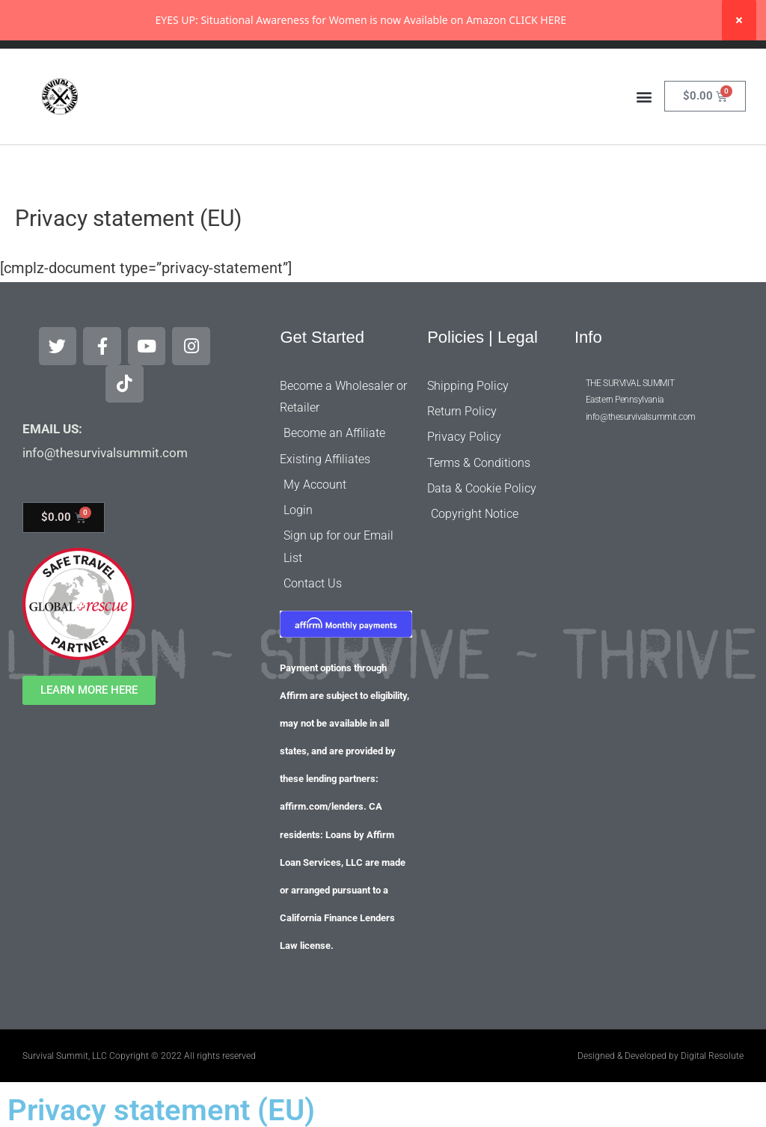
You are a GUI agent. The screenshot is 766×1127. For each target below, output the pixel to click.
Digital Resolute (712, 1043)
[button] (643, 136)
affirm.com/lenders (322, 794)
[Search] (519, 68)
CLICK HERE (537, 20)
